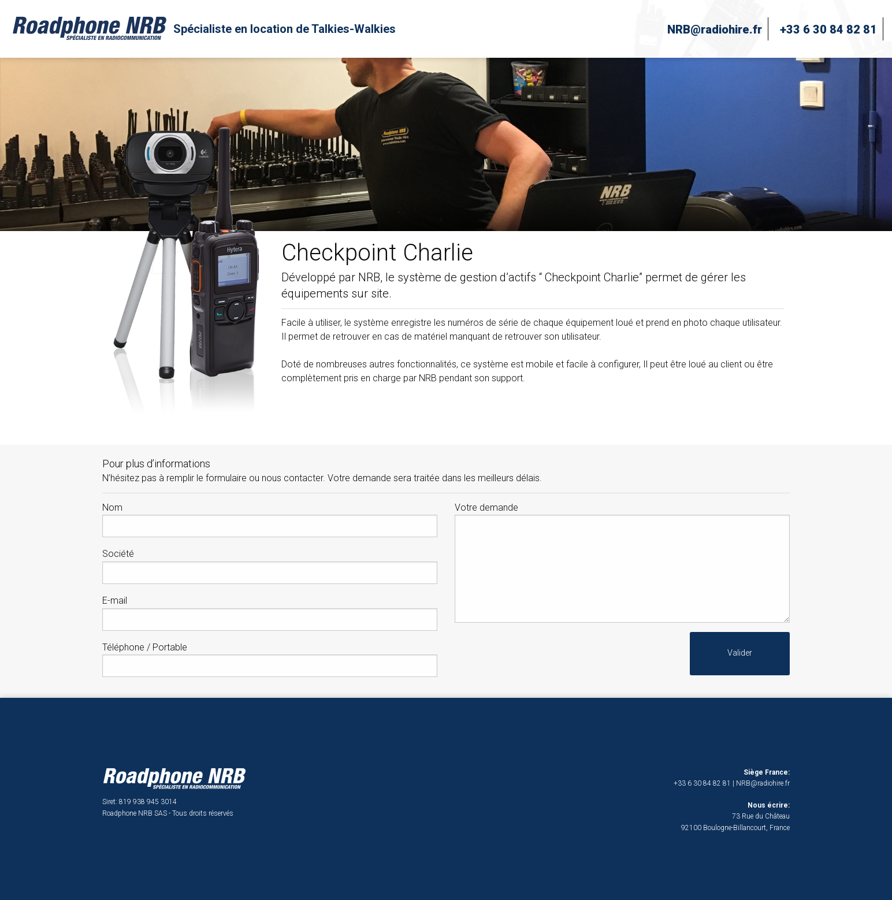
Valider (739, 653)
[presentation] (542, 654)
